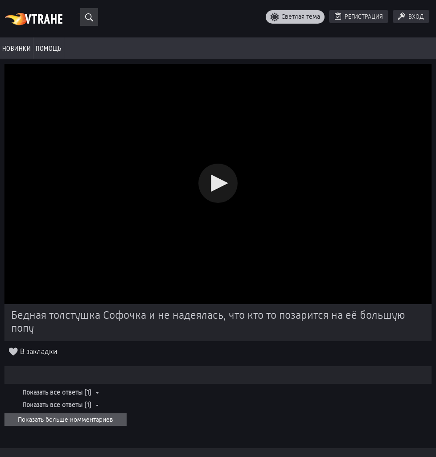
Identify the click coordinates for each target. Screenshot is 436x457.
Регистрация (364, 16)
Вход (416, 16)
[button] (218, 183)
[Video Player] (218, 184)
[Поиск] (89, 17)
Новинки (16, 48)
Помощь (49, 48)
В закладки (38, 351)
